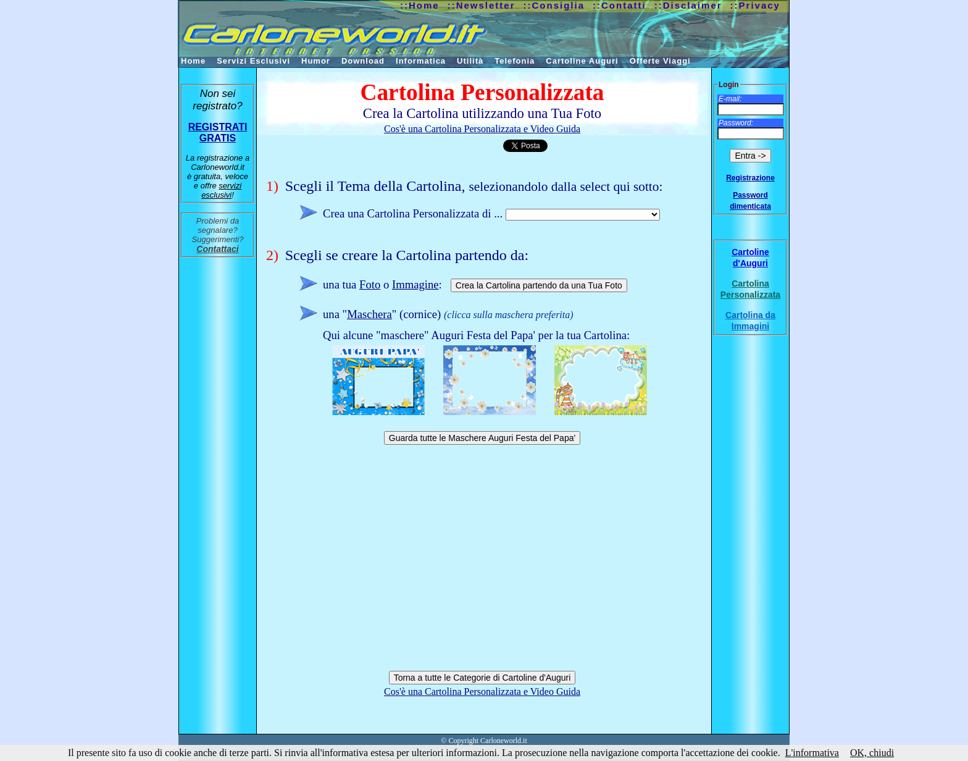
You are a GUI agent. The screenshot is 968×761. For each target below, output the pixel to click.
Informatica (421, 60)
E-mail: (730, 99)
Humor (315, 60)
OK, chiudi (872, 752)
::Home (420, 5)
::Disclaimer (688, 5)
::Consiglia (554, 5)
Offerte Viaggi (660, 60)
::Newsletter (481, 5)
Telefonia (514, 60)
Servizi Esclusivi (253, 60)
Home (193, 60)
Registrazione (750, 178)
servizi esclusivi (221, 190)
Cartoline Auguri (582, 60)
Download (363, 60)
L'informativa (812, 752)
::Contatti (619, 5)
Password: (736, 123)
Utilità (470, 60)
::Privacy (755, 5)
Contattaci (217, 249)
